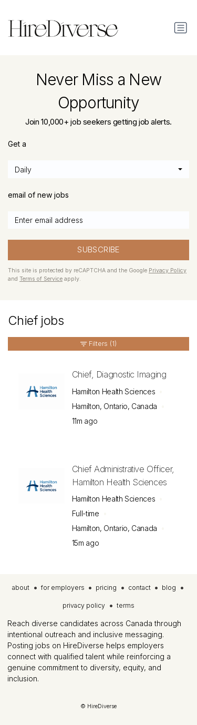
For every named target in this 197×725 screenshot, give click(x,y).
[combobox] (98, 169)
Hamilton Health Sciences (113, 391)
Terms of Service (41, 278)
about (20, 587)
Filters (98, 344)
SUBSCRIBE (98, 249)
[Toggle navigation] (181, 28)
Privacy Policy (167, 270)
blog (169, 587)
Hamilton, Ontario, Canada (114, 406)
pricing (106, 587)
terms (125, 605)
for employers (63, 587)
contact (139, 587)
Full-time (85, 513)
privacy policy (84, 605)
